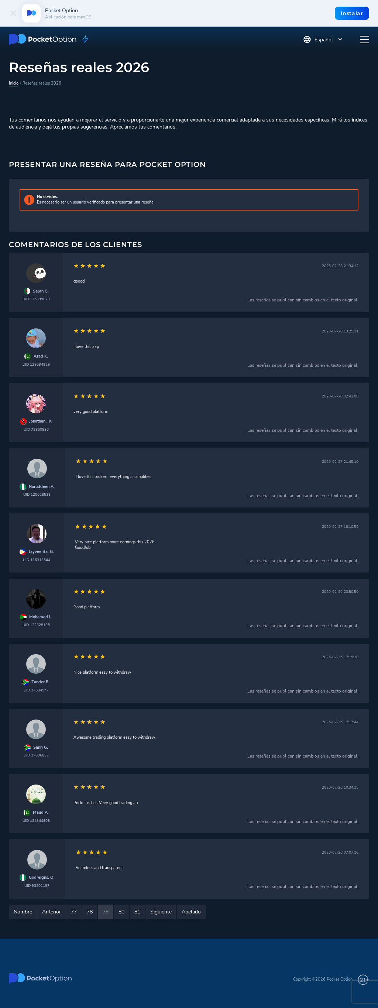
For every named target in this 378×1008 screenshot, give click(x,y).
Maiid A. (41, 812)
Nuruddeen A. (42, 486)
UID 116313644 (36, 559)
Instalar (352, 13)
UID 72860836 (36, 429)
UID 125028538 (37, 494)
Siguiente (161, 911)
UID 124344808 (36, 820)
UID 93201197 (36, 885)
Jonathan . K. (40, 421)
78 (90, 911)
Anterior (51, 911)
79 (106, 911)
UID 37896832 (36, 755)
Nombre (23, 911)
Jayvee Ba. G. (41, 551)
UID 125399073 (36, 299)
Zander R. (40, 682)
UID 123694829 (36, 364)
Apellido (191, 911)
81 (137, 911)
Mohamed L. (40, 617)
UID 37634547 (36, 690)
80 (121, 911)
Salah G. (41, 291)
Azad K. (41, 356)
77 (74, 911)
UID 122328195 (36, 624)
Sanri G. (40, 747)
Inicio (13, 83)
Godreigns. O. (42, 877)
